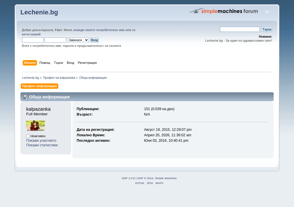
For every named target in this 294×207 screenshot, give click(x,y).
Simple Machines (166, 178)
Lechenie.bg (39, 12)
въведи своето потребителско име (99, 30)
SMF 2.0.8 (128, 178)
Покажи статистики (42, 145)
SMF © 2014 (145, 178)
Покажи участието (41, 141)
